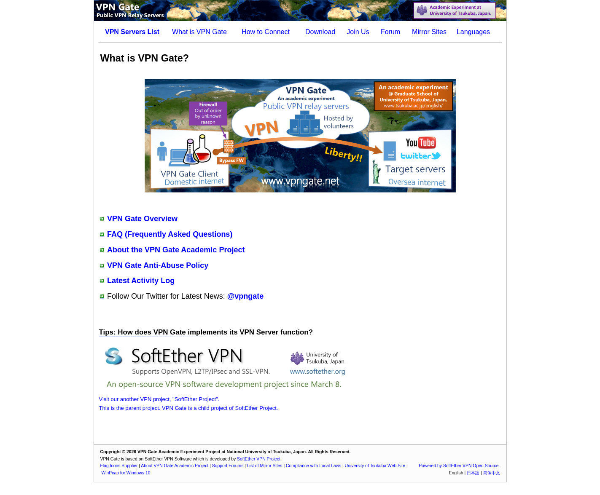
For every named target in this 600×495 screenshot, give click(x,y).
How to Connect (266, 31)
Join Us (358, 31)
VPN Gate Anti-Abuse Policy (157, 265)
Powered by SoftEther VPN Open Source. (459, 465)
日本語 (473, 473)
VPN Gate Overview (142, 218)
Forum (390, 31)
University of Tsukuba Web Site (375, 465)
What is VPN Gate (199, 31)
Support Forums (228, 465)
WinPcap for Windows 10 (125, 473)
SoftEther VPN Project (258, 459)
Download (320, 31)
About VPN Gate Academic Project (174, 465)
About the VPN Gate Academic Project (176, 250)
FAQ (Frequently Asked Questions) (169, 234)
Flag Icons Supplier (119, 465)
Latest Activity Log (141, 280)
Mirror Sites (429, 31)
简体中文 (491, 473)
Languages (473, 31)
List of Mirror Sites (265, 465)
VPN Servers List (132, 31)
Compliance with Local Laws (313, 465)
